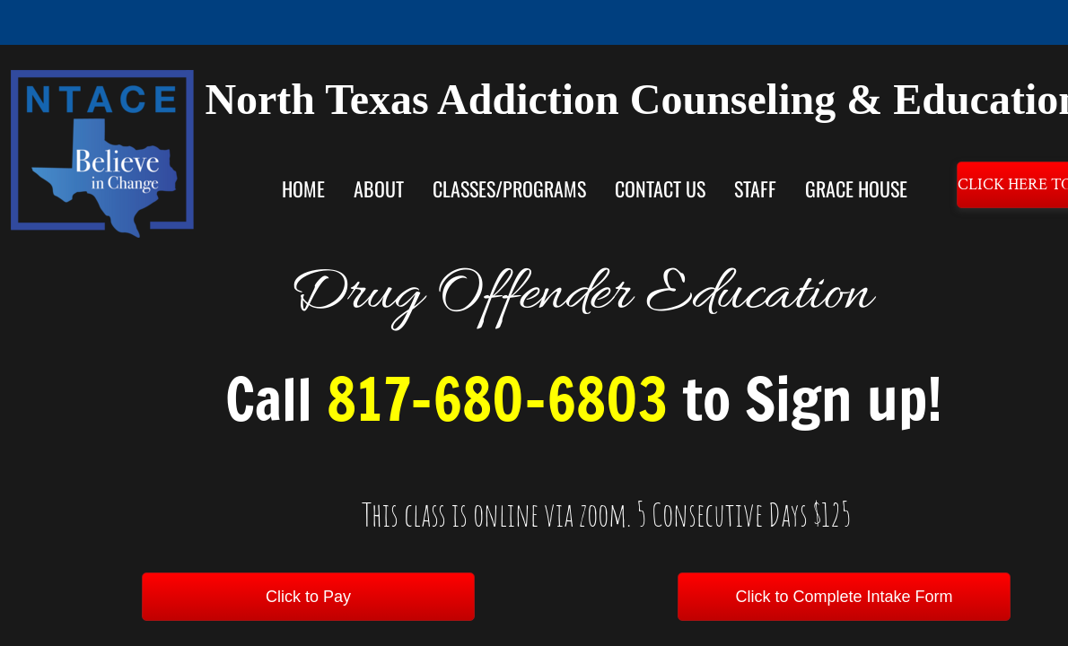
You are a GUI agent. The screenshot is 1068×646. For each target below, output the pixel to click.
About (379, 188)
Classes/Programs (509, 188)
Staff (755, 188)
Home (303, 188)
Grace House (856, 188)
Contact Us (660, 188)
